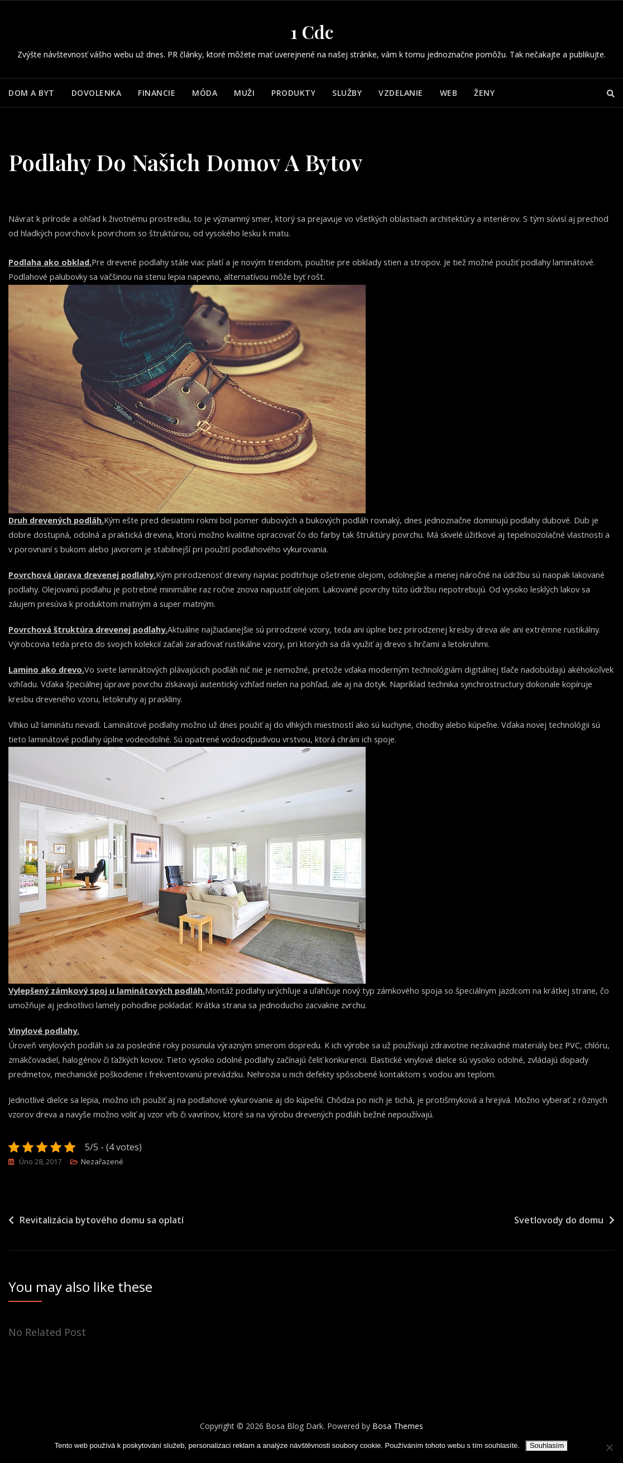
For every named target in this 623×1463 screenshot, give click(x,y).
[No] (609, 1447)
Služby (347, 93)
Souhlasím (547, 1445)
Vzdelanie (400, 93)
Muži (244, 93)
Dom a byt (31, 93)
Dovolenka (96, 93)
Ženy (484, 93)
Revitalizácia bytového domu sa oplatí (102, 1234)
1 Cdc (311, 31)
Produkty (293, 93)
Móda (204, 93)
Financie (156, 93)
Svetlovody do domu (558, 1234)
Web (449, 93)
